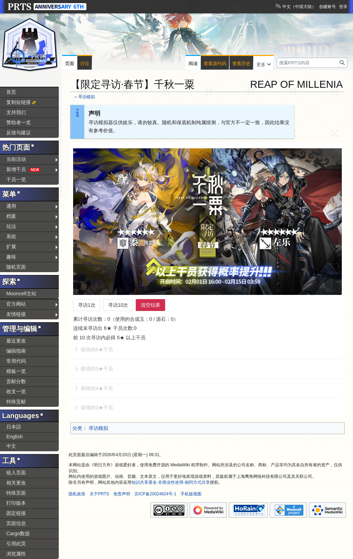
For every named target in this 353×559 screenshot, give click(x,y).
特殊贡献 (16, 401)
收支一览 (16, 391)
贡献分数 (16, 381)
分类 (77, 428)
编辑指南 (16, 351)
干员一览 (16, 179)
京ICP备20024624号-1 (155, 493)
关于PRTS (99, 493)
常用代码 (16, 361)
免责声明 (121, 493)
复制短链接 (18, 102)
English (14, 436)
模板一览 (16, 371)
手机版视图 (191, 493)
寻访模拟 (86, 96)
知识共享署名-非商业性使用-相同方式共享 (171, 482)
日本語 (13, 427)
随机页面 (16, 267)
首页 (11, 92)
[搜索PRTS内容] (312, 63)
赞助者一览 (18, 122)
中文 (11, 446)
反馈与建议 (18, 132)
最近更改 (16, 341)
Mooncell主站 (21, 293)
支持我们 (16, 112)
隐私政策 (77, 493)
